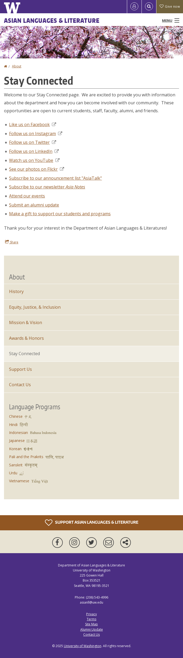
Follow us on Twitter (32, 142)
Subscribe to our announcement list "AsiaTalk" (55, 178)
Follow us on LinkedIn (34, 151)
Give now (170, 6)
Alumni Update (91, 629)
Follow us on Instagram (35, 133)
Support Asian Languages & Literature (91, 522)
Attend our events (27, 196)
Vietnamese (19, 480)
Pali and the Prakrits (26, 456)
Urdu (13, 472)
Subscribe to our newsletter (47, 187)
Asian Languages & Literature (51, 20)
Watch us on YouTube (34, 160)
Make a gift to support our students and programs (60, 214)
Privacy (91, 614)
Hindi (13, 424)
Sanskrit (16, 464)
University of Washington (82, 646)
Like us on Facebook (32, 124)
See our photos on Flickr (36, 169)
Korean (15, 448)
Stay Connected (24, 353)
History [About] (16, 291)
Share (11, 242)
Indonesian (18, 432)
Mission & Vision (25, 322)
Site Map (91, 624)
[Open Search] (149, 6)
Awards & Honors (26, 338)
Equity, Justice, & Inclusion (35, 307)
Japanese (17, 440)
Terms (91, 619)
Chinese (16, 416)
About (16, 66)
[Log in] (134, 6)
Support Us (20, 369)
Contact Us (20, 385)
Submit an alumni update (34, 205)
